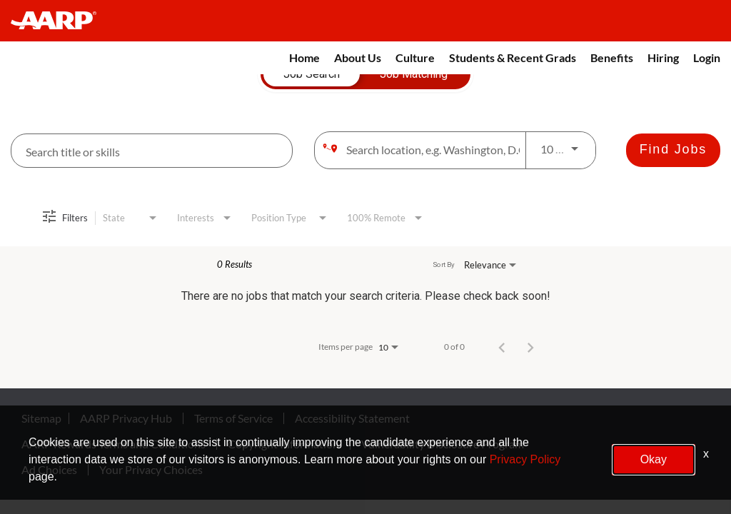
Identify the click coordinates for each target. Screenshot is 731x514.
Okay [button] (653, 459)
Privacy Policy (525, 459)
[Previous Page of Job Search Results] (502, 347)
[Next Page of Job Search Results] (530, 347)
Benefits (611, 57)
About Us (357, 57)
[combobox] (152, 151)
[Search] (673, 150)
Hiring (663, 57)
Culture (415, 57)
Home (304, 57)
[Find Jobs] (673, 150)
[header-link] (60, 20)
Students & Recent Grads (512, 57)
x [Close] (706, 454)
